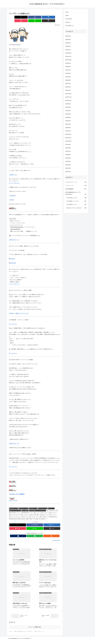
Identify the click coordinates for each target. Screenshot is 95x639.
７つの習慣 (55, 506)
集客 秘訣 (38, 515)
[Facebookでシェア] (22, 17)
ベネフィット (46, 511)
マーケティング (51, 504)
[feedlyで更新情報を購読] (34, 532)
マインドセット (25, 513)
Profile (67, 15)
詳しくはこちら (13, 320)
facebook (12, 192)
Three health (68, 19)
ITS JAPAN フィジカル (23, 504)
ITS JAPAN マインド (33, 504)
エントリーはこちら (14, 179)
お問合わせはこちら (14, 236)
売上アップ (46, 513)
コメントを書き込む (34, 624)
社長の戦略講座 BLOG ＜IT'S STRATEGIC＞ (37, 506)
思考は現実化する (53, 513)
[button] (56, 17)
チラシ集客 (33, 511)
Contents (67, 22)
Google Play (13, 259)
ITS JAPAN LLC (69, 25)
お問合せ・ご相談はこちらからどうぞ (19, 309)
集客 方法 (32, 515)
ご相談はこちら (13, 171)
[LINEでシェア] (48, 17)
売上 (41, 513)
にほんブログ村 (13, 497)
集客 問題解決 (25, 515)
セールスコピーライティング (14, 511)
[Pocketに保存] (39, 17)
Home (66, 12)
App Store (12, 255)
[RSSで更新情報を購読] (37, 532)
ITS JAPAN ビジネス (13, 504)
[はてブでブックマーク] (30, 17)
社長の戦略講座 (25, 506)
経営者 (19, 515)
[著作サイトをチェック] (32, 532)
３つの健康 (49, 506)
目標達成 (11, 515)
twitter (11, 196)
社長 (16, 515)
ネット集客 (39, 511)
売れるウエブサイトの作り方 (14, 506)
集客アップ (44, 515)
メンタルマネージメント (34, 513)
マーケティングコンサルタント (15, 513)
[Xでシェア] (13, 17)
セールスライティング (42, 504)
